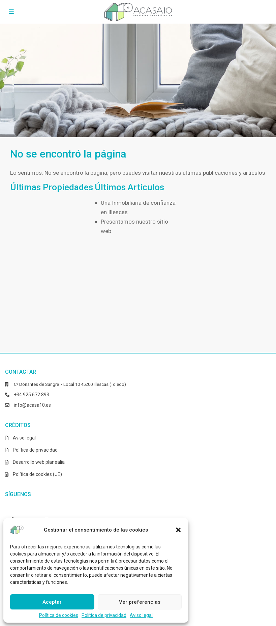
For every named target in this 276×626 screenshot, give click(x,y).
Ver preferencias (139, 602)
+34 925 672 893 (31, 394)
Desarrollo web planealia (39, 462)
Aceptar (52, 602)
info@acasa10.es (32, 405)
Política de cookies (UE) (37, 474)
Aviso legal (141, 615)
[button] (178, 530)
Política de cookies (58, 615)
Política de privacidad (104, 615)
